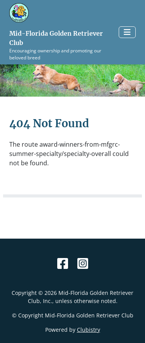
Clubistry (88, 329)
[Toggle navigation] (127, 32)
